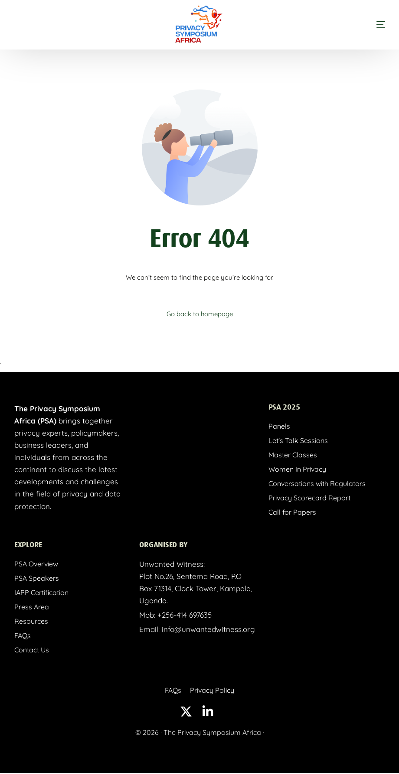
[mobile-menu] (363, 24)
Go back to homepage (199, 314)
